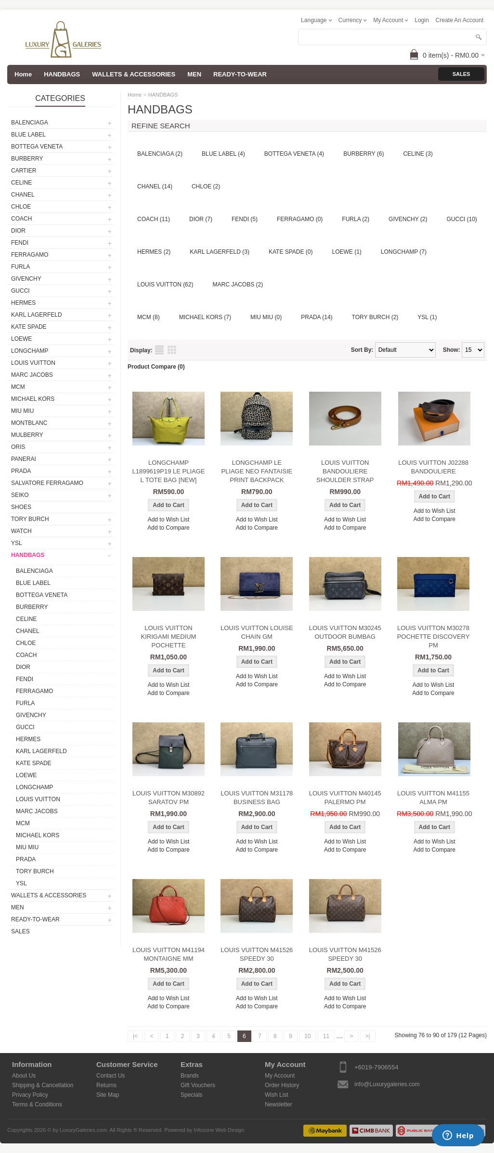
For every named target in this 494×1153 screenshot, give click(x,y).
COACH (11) (153, 219)
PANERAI (23, 459)
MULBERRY (27, 435)
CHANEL (23, 194)
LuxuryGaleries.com (83, 1130)
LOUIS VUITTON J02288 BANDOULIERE (433, 467)
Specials (191, 1094)
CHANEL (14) (154, 186)
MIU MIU (22, 411)
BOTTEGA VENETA (37, 146)
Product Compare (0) (156, 366)
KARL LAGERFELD (36, 314)
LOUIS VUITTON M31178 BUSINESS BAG (257, 798)
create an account (459, 20)
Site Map (107, 1094)
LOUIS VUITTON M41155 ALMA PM (433, 798)
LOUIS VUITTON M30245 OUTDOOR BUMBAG (345, 632)
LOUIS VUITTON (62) (165, 284)
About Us (24, 1075)
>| (367, 1036)
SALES (20, 931)
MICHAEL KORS (32, 399)
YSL (16, 543)
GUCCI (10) (462, 219)
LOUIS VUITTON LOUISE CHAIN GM (257, 632)
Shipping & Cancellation (42, 1085)
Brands (190, 1075)
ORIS (18, 447)
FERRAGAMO (29, 254)
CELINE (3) (417, 153)
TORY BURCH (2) (375, 317)
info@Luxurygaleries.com (387, 1084)
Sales (461, 74)
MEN (194, 74)
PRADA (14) (316, 317)
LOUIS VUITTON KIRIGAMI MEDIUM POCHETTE (168, 636)
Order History (282, 1085)
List (159, 350)
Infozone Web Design (219, 1130)
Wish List (276, 1094)
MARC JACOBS (32, 375)
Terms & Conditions (37, 1104)
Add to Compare (168, 527)
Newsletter (278, 1104)
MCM (18, 387)
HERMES (23, 302)
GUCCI (20, 290)
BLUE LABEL (28, 134)
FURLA (20, 266)
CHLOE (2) (206, 186)
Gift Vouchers (198, 1085)
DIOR (18, 230)
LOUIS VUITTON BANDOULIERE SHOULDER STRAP (345, 471)
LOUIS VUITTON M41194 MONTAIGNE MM (168, 954)
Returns (106, 1085)
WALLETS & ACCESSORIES (133, 74)
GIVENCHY (26, 278)
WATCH (21, 531)
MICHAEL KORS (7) (205, 317)
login (422, 20)
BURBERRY (27, 158)
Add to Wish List (169, 519)
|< (135, 1036)
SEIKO (20, 495)
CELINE (21, 182)
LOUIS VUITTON (33, 363)
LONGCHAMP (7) (404, 251)
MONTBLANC (29, 423)
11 (326, 1036)
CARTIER (23, 170)
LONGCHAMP (29, 350)
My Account (280, 1075)
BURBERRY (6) (363, 153)
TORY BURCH (30, 519)
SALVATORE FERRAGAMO (47, 483)
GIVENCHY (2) (408, 219)
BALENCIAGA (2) (159, 153)
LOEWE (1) (347, 251)
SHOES (21, 507)
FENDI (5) (245, 219)
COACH (21, 218)
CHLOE (21, 206)
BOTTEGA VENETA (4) (294, 153)
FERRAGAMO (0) (300, 219)
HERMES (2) (153, 251)
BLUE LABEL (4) (223, 153)
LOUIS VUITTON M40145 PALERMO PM (345, 798)
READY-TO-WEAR (240, 74)
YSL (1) (427, 317)
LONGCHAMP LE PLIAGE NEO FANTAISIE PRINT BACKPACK (256, 471)
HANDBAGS (62, 74)
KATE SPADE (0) (291, 251)
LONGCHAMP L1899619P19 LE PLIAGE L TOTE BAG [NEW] (168, 471)
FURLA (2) (355, 219)
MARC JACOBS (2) (237, 284)
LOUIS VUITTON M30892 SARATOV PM (168, 798)
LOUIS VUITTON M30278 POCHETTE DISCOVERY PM (433, 636)
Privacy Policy (30, 1094)
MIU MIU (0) (266, 317)
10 (307, 1036)
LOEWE (21, 338)
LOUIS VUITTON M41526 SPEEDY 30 (257, 954)
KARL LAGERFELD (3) (219, 251)
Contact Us (110, 1075)
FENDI (19, 242)
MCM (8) (148, 317)
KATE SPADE (29, 326)
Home (135, 95)
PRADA (21, 471)
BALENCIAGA (29, 122)
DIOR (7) (200, 219)
